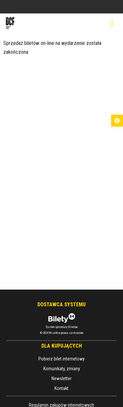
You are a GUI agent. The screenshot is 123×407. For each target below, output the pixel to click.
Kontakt (61, 388)
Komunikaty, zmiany (61, 368)
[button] (117, 121)
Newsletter (61, 378)
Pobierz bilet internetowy (61, 358)
